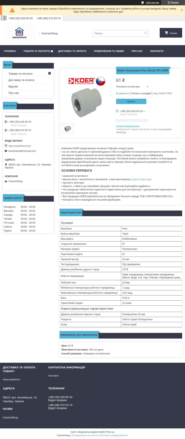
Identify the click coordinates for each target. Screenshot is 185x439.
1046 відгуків (152, 2)
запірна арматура (141, 179)
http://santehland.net (19, 145)
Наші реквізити (11, 379)
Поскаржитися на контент (85, 435)
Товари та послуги (36, 51)
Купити (131, 101)
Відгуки (13, 86)
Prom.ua (110, 432)
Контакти (156, 51)
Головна (10, 51)
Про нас (137, 51)
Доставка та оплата (72, 51)
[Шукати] (146, 33)
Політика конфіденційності (114, 435)
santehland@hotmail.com (22, 151)
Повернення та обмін (109, 51)
